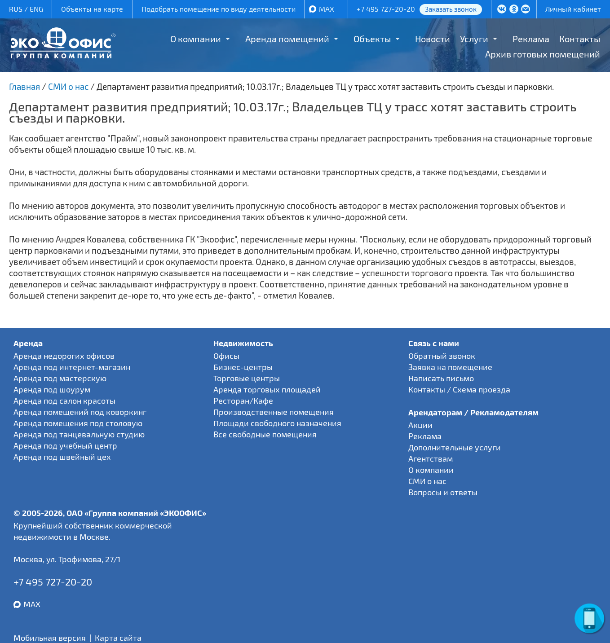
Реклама (531, 38)
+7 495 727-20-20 (386, 8)
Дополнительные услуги (454, 447)
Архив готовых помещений (542, 53)
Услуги (474, 38)
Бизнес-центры (243, 367)
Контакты (579, 38)
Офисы (226, 356)
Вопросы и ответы (442, 492)
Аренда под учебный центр (65, 445)
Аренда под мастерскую (59, 378)
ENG (36, 8)
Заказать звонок (451, 9)
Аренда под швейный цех (62, 457)
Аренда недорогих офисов (64, 356)
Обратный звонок (441, 356)
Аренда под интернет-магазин (71, 367)
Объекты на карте (92, 8)
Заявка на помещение (450, 367)
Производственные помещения (273, 412)
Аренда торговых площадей (267, 389)
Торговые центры (246, 378)
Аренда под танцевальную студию (79, 434)
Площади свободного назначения (277, 423)
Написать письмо (441, 378)
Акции (420, 425)
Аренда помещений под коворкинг (79, 412)
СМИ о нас (427, 481)
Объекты (372, 38)
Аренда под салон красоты (64, 400)
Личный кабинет (573, 8)
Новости (432, 38)
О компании (195, 38)
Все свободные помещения (265, 434)
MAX (326, 8)
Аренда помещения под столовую (77, 423)
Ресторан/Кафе (243, 400)
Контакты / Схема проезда (459, 389)
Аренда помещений (287, 38)
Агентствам (430, 458)
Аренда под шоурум (51, 389)
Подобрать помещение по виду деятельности (218, 8)
